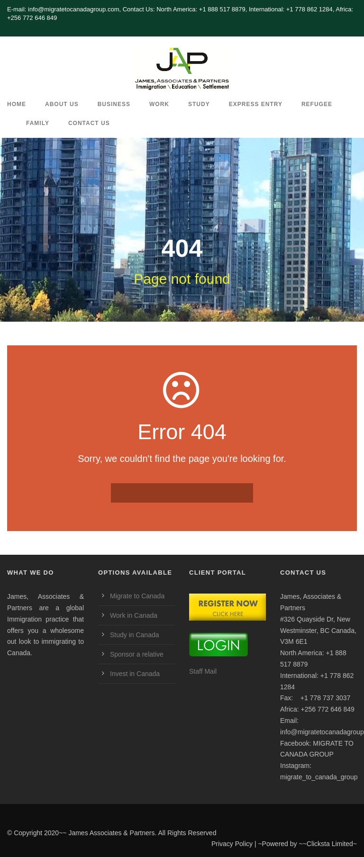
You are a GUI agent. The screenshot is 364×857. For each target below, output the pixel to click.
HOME (16, 104)
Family (37, 123)
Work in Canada (133, 615)
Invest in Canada (135, 673)
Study (199, 104)
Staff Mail (203, 671)
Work (159, 104)
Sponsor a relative (137, 654)
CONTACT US (89, 123)
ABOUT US (62, 104)
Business (114, 104)
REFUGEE (316, 104)
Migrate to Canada (137, 596)
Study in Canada (134, 635)
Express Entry (255, 104)
